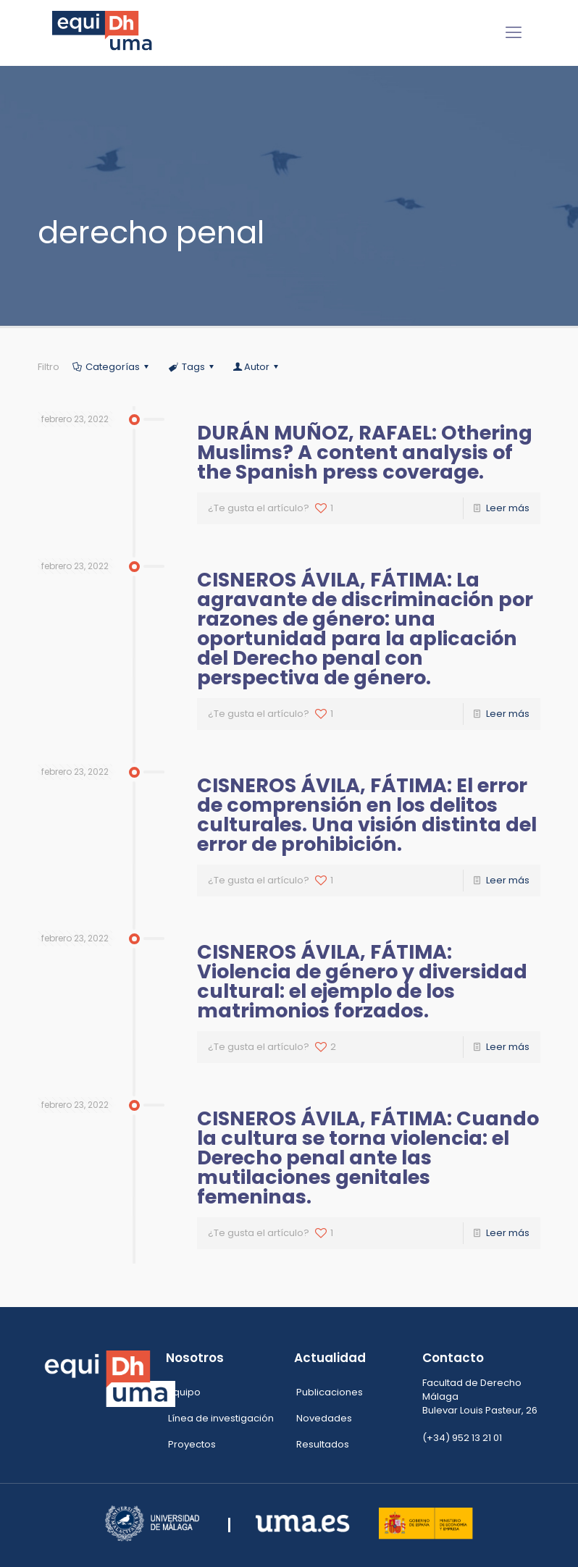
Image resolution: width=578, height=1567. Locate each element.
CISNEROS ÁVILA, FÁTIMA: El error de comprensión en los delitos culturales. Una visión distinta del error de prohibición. (367, 814)
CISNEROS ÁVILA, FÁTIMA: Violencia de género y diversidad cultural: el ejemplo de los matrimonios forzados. (362, 981)
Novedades (324, 1418)
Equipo (184, 1392)
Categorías (111, 367)
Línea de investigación (221, 1418)
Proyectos (192, 1444)
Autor (256, 367)
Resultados (322, 1444)
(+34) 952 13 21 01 (462, 1438)
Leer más (507, 508)
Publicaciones (329, 1392)
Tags (191, 367)
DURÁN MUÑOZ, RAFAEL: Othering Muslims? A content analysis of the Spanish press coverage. (364, 452)
